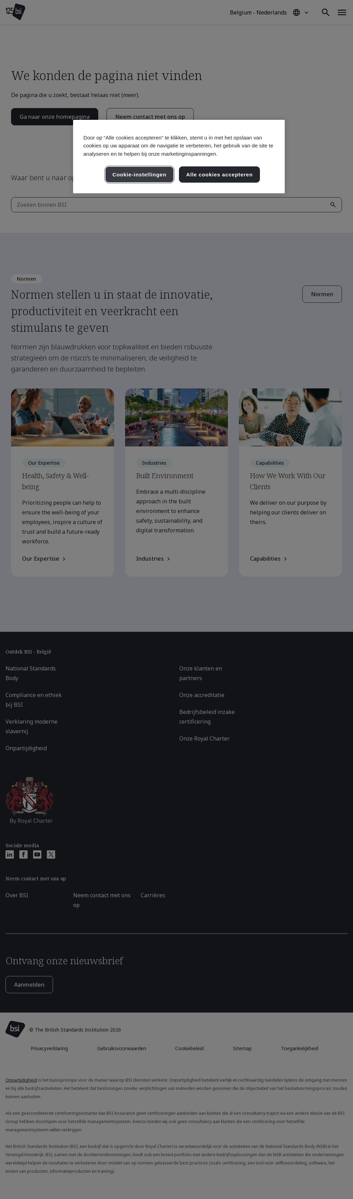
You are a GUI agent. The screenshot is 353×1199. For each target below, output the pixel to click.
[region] (179, 156)
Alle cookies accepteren (219, 174)
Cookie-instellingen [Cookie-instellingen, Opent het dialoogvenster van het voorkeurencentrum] (139, 174)
